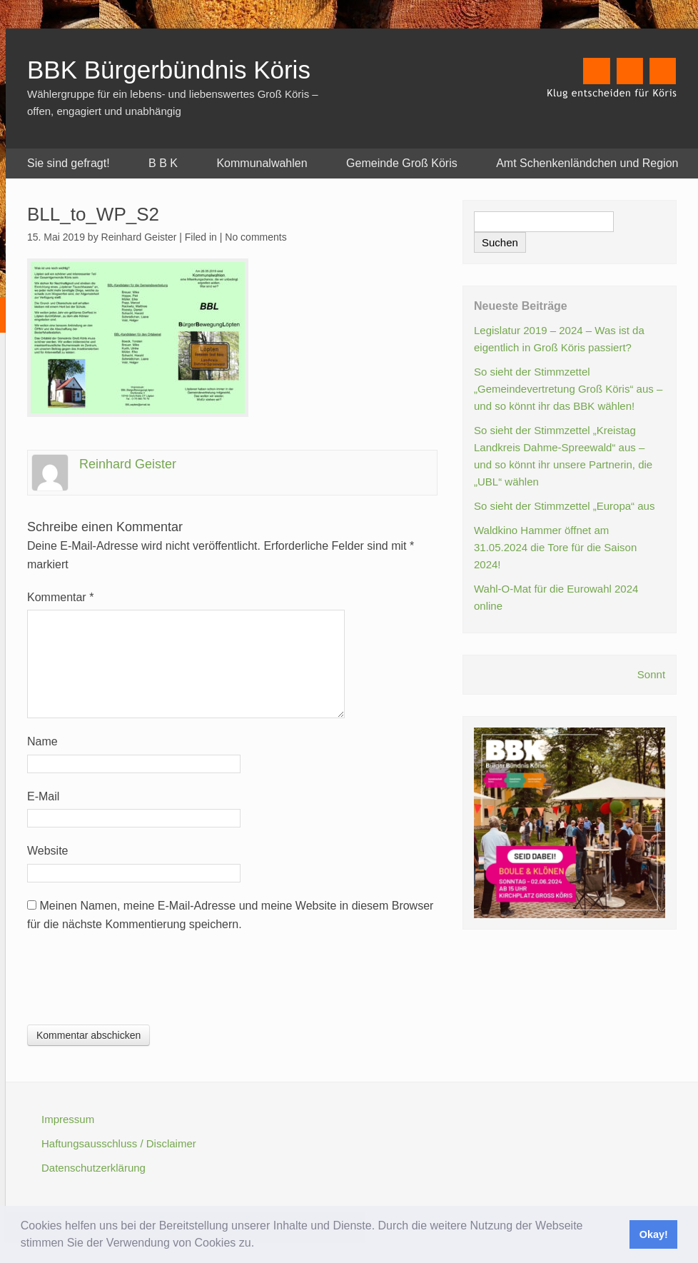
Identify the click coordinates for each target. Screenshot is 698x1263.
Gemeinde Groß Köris (401, 163)
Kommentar (60, 597)
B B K (163, 163)
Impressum (67, 1119)
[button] (260, 1244)
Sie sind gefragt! (68, 163)
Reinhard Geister (127, 464)
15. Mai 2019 (56, 237)
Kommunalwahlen (261, 163)
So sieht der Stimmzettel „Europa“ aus (564, 506)
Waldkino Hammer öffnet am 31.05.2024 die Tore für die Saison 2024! (555, 547)
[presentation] (135, 982)
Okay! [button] (653, 1234)
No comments (255, 237)
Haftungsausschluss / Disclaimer (118, 1143)
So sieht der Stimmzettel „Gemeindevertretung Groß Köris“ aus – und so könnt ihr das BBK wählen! (568, 389)
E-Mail (43, 796)
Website (48, 851)
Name (42, 741)
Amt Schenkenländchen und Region (587, 163)
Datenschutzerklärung (93, 1168)
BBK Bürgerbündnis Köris (168, 70)
